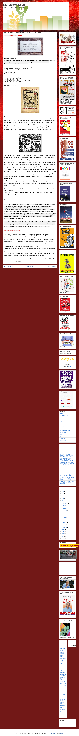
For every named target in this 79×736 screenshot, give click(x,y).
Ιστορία (61, 428)
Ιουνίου (64, 519)
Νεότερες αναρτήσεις (8, 266)
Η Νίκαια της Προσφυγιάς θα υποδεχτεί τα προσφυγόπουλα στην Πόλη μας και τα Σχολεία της (67, 455)
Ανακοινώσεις (63, 417)
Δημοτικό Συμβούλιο (64, 423)
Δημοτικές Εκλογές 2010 (63, 703)
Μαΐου (64, 520)
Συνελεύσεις (62, 438)
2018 (63, 498)
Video (61, 413)
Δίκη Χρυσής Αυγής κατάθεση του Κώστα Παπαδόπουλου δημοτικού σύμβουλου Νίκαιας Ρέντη (67, 463)
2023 (63, 489)
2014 (63, 531)
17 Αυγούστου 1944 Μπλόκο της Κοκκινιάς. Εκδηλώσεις (22, 33)
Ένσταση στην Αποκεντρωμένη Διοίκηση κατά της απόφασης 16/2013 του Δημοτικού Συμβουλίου (67, 459)
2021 (63, 493)
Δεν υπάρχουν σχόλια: (9, 261)
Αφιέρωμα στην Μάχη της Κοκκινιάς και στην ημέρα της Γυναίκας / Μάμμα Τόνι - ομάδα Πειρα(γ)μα (67, 478)
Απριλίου (65, 522)
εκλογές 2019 (63, 685)
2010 (63, 538)
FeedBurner (70, 366)
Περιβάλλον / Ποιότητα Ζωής (62, 678)
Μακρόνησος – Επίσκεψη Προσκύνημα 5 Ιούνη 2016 (65, 475)
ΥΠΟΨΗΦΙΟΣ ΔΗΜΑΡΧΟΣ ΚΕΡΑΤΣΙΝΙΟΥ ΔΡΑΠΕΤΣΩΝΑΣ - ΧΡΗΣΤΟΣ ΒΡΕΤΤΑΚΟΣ (66, 471)
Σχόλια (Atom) (32, 269)
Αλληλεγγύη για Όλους (64, 415)
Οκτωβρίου (65, 506)
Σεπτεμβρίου (65, 508)
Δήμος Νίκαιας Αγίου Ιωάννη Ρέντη (63, 671)
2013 (63, 533)
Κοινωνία (62, 707)
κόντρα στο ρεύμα (14, 4)
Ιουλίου (64, 517)
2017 (63, 500)
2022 (63, 491)
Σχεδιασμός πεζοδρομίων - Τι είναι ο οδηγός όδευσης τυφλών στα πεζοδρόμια (67, 482)
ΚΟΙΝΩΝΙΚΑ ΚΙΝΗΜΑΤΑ (62, 700)
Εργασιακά (62, 687)
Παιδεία (61, 436)
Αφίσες (61, 419)
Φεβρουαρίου (65, 525)
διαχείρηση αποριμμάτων (63, 695)
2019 (63, 496)
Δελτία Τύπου (63, 421)
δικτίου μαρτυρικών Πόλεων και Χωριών (25, 199)
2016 (63, 502)
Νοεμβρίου (65, 505)
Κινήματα (62, 691)
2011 (63, 536)
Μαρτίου (64, 524)
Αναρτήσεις (63, 723)
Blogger (61, 733)
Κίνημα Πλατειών (63, 432)
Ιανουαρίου (65, 527)
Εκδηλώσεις (62, 705)
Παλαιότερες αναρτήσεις (51, 266)
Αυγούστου (65, 510)
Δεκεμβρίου (65, 503)
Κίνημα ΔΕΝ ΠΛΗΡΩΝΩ (65, 430)
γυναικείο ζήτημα (62, 715)
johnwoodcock (54, 733)
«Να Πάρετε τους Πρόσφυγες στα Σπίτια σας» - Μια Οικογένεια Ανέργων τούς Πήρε (66, 448)
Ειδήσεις (62, 426)
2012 (63, 534)
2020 (63, 495)
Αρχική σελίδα (29, 266)
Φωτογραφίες (63, 440)
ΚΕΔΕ (61, 689)
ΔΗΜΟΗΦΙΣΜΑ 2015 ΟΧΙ (63, 675)
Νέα (61, 434)
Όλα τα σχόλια (64, 725)
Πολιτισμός (62, 709)
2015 (63, 529)
